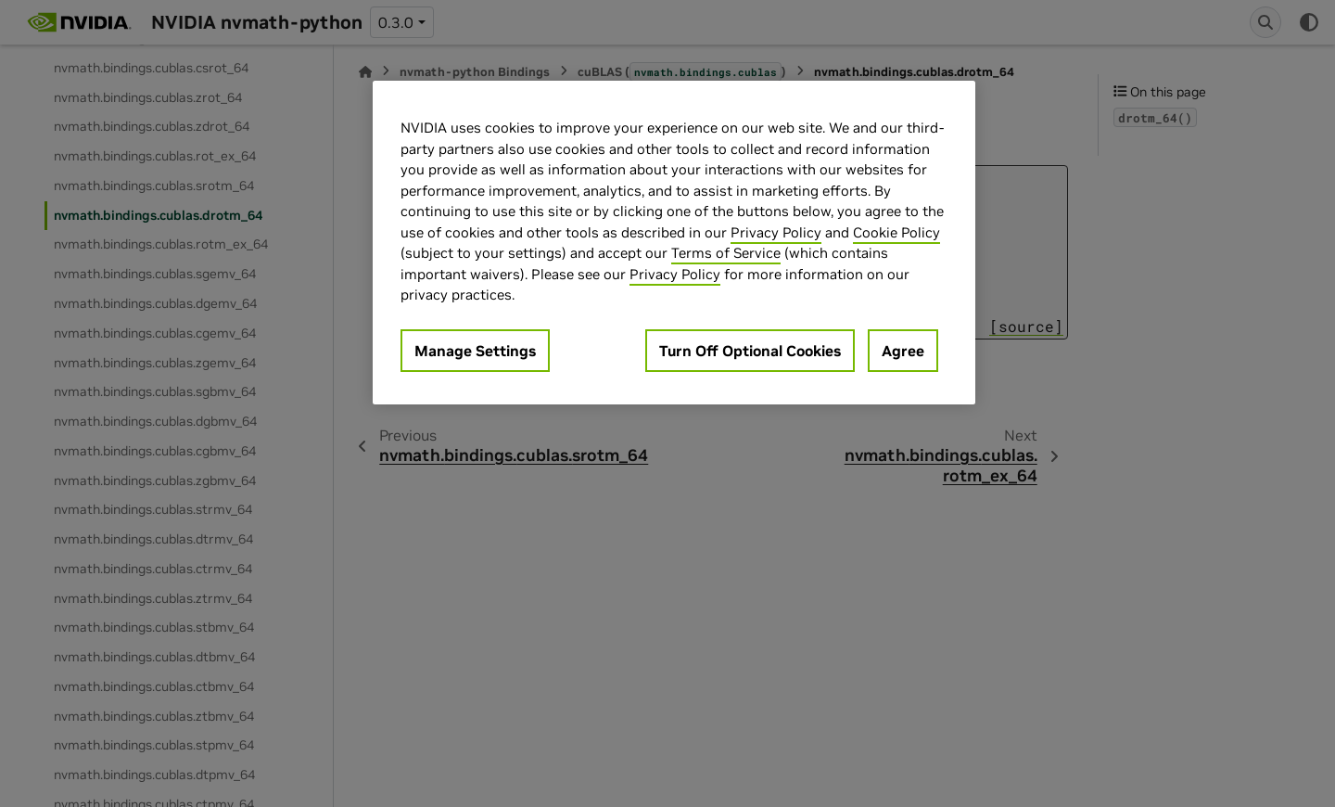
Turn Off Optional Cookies (750, 350)
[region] (674, 242)
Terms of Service (726, 253)
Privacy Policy (776, 232)
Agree (903, 350)
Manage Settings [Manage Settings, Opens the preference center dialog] (475, 350)
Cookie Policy (896, 232)
